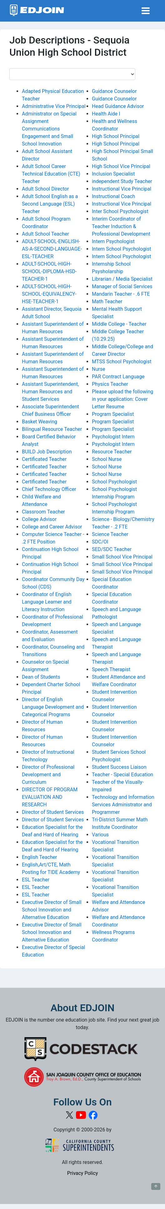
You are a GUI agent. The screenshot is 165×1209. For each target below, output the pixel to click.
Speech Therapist (111, 669)
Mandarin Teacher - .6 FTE (121, 294)
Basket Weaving (39, 422)
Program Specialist (113, 414)
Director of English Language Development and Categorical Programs (53, 706)
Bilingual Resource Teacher (52, 429)
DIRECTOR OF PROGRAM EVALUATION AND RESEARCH (50, 797)
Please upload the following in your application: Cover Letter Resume (122, 399)
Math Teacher (107, 301)
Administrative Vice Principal (54, 106)
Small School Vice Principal (122, 557)
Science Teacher (110, 534)
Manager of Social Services (122, 286)
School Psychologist (114, 482)
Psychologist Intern (113, 437)
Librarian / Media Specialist (122, 279)
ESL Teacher (35, 880)
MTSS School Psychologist (121, 362)
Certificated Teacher (44, 459)
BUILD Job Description (47, 452)
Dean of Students (41, 677)
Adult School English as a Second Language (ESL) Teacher (50, 203)
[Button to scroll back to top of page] (155, 1186)
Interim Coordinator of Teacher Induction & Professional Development (121, 226)
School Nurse (107, 459)
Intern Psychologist (113, 241)
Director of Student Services (53, 812)
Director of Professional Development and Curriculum (48, 774)
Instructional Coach (113, 196)
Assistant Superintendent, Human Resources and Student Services (50, 391)
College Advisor (39, 519)
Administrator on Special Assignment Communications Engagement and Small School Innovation (49, 129)
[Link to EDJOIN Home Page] (37, 11)
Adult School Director (45, 189)
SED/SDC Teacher (112, 549)
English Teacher (39, 857)
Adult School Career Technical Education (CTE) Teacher (51, 173)
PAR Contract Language (118, 377)
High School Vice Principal (121, 166)
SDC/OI (100, 542)
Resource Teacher (112, 452)
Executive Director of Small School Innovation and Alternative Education (52, 909)
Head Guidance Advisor (118, 106)
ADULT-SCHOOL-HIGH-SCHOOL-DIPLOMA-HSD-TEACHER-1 (49, 271)
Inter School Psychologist (120, 211)
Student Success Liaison (119, 767)
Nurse (98, 369)
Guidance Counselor (114, 91)
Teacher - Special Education (122, 775)
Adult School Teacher (45, 234)
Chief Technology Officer (49, 489)
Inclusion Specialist (113, 174)
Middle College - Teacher (119, 324)
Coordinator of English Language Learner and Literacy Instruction (47, 601)
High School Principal (115, 136)
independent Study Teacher (122, 181)
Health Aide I (106, 114)
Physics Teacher (110, 384)
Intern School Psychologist (121, 249)
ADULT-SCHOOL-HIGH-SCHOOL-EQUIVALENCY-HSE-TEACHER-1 (49, 293)
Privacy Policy (82, 1173)
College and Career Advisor (52, 527)
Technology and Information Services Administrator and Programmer (123, 804)
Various (100, 835)
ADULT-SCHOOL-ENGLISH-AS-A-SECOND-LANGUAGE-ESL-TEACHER (52, 248)
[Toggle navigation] (146, 10)
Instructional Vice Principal (121, 189)
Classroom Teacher (43, 512)
